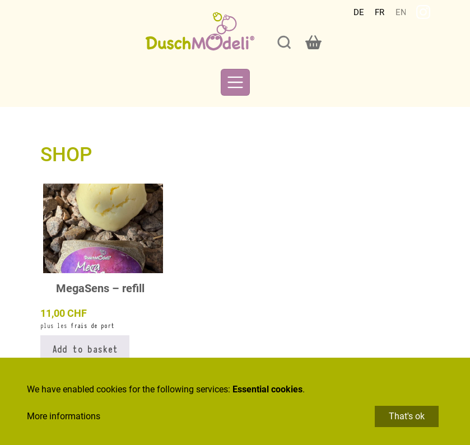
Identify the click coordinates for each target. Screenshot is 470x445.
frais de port (92, 325)
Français (380, 12)
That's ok (407, 416)
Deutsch (358, 12)
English (400, 12)
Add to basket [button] (85, 348)
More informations (63, 416)
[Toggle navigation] (235, 82)
